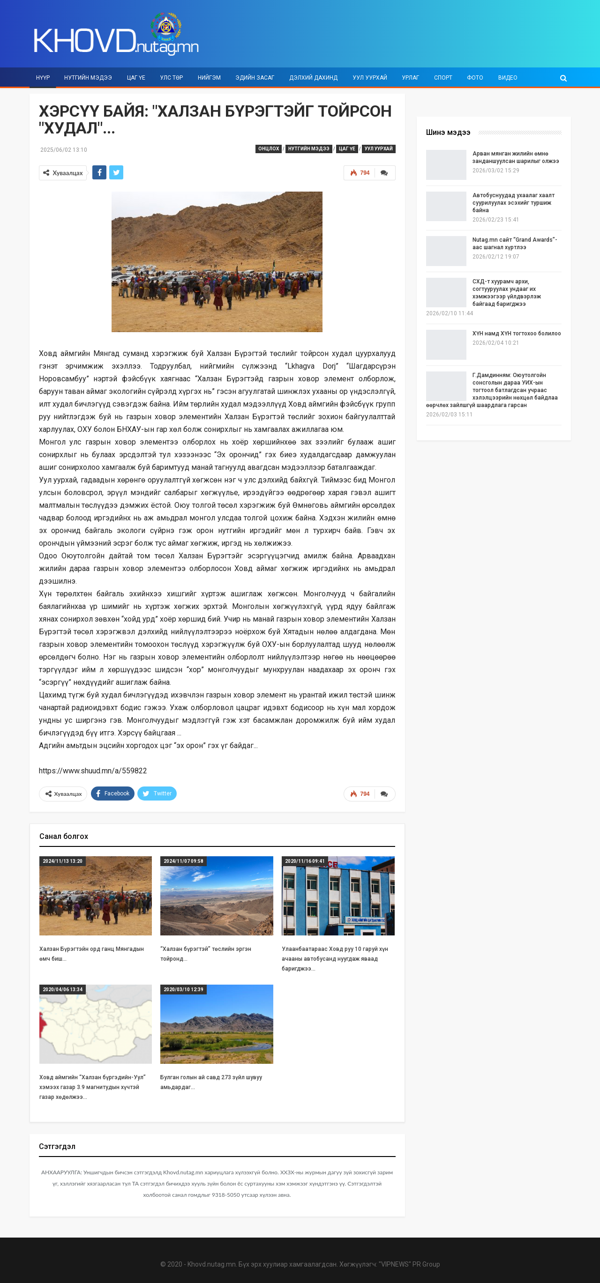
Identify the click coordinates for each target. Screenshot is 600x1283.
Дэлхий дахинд (313, 77)
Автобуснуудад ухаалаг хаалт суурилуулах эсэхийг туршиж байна (513, 203)
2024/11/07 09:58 (183, 861)
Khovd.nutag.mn (212, 1264)
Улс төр (171, 77)
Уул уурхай (369, 77)
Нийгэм (209, 77)
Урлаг (410, 77)
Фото (475, 77)
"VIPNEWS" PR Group (409, 1264)
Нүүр (43, 77)
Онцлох (268, 148)
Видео (508, 77)
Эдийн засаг (254, 77)
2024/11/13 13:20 (62, 861)
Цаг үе (136, 77)
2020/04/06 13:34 (62, 989)
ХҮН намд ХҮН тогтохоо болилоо (516, 333)
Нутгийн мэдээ (88, 77)
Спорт (443, 77)
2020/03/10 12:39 (183, 989)
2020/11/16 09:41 (305, 861)
